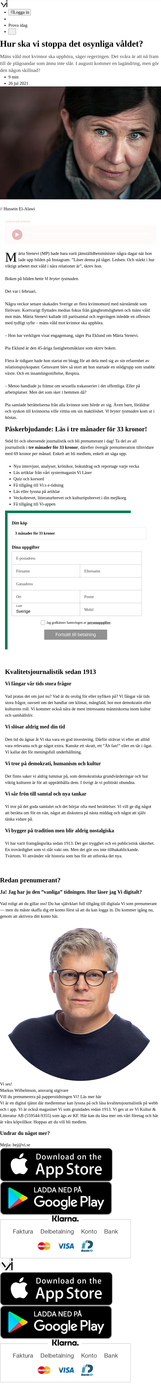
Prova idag (17, 25)
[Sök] (10, 18)
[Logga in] (19, 12)
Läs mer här (90, 1096)
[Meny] (12, 31)
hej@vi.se (21, 1144)
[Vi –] (3, 5)
